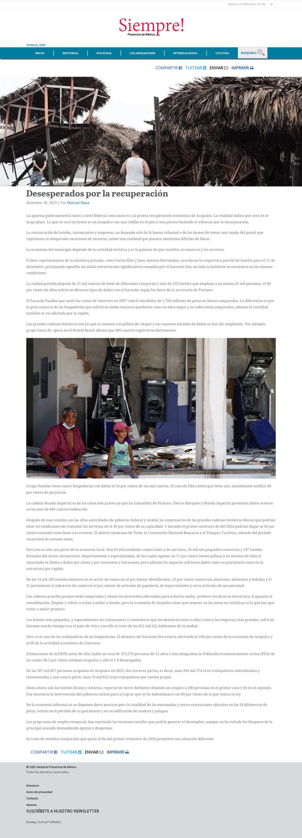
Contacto (32, 798)
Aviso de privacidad (39, 792)
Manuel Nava (78, 202)
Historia (31, 805)
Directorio (32, 786)
